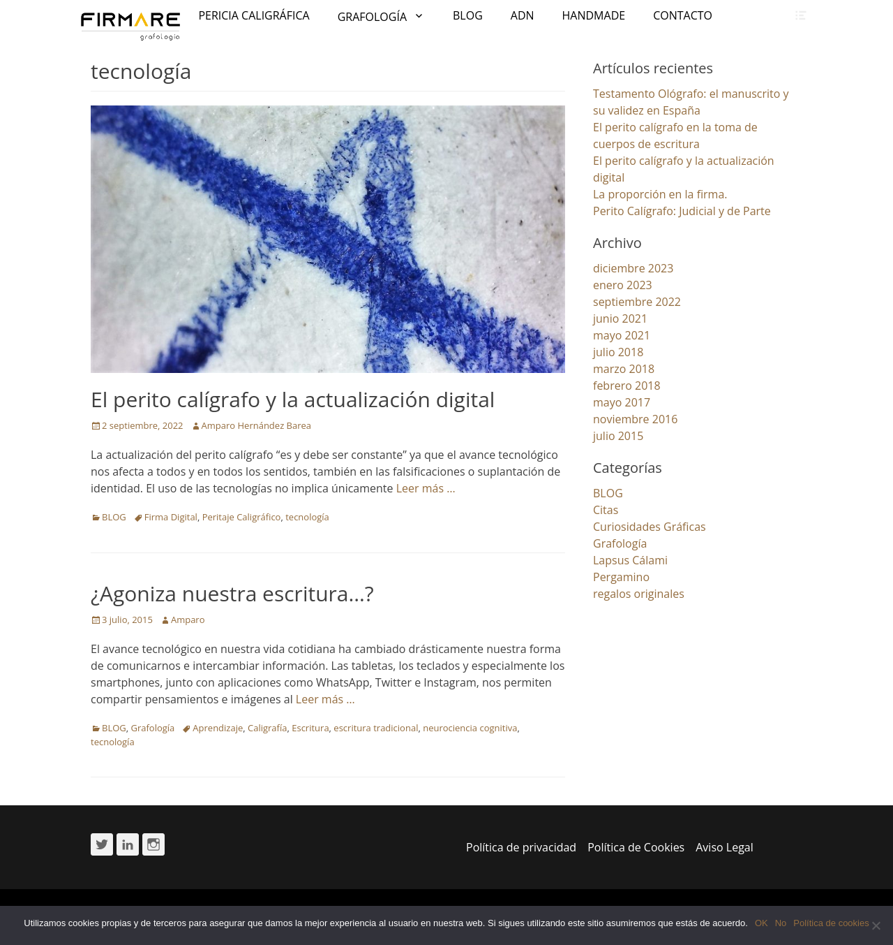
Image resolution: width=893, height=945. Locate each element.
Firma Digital (170, 517)
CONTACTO (682, 15)
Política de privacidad (521, 847)
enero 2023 (622, 285)
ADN (522, 15)
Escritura (310, 727)
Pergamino (621, 577)
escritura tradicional (375, 727)
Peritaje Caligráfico (241, 517)
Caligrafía (267, 727)
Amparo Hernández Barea (257, 425)
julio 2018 (618, 352)
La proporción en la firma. (660, 194)
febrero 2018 (627, 385)
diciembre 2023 (633, 268)
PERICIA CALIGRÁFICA (253, 15)
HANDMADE (594, 15)
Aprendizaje (218, 727)
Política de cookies (831, 923)
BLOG (468, 15)
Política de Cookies (635, 847)
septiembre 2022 (637, 301)
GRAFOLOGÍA (372, 16)
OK (761, 923)
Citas (605, 510)
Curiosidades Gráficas (649, 526)
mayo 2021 (621, 335)
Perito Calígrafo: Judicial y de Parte (682, 211)
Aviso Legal (724, 847)
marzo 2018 (623, 368)
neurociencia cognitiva (470, 727)
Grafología (153, 727)
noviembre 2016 (635, 419)
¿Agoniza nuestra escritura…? (232, 593)
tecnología (307, 517)
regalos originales (638, 593)
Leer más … (426, 488)
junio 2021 (620, 318)
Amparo (188, 619)
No (781, 923)
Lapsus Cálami (630, 560)
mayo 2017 (621, 402)
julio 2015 (618, 436)
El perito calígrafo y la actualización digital (293, 399)
